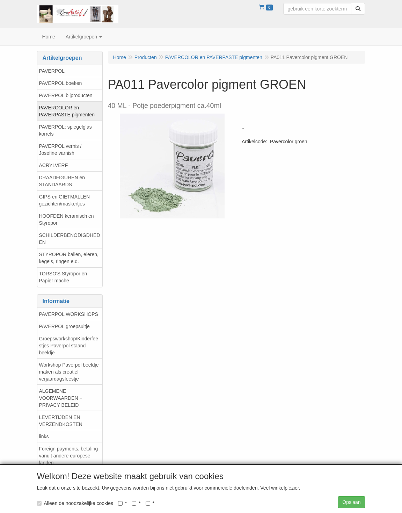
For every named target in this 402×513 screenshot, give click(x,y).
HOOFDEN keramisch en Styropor (66, 219)
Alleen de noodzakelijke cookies (75, 503)
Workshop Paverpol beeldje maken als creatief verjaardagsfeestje (69, 372)
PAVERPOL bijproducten (66, 95)
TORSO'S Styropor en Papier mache (63, 277)
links (44, 436)
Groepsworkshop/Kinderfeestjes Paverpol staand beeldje (68, 345)
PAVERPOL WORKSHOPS (68, 314)
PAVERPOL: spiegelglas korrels (65, 130)
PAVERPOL (52, 71)
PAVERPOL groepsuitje (64, 326)
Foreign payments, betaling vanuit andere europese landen (68, 455)
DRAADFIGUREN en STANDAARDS (62, 181)
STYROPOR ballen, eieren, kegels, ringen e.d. (68, 258)
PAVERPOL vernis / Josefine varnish (60, 149)
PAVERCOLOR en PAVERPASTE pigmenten (67, 111)
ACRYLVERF (53, 165)
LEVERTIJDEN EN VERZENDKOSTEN (60, 420)
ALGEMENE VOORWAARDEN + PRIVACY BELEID (60, 398)
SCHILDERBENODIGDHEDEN (69, 238)
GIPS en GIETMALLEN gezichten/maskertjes (64, 200)
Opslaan (351, 502)
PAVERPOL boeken (60, 83)
